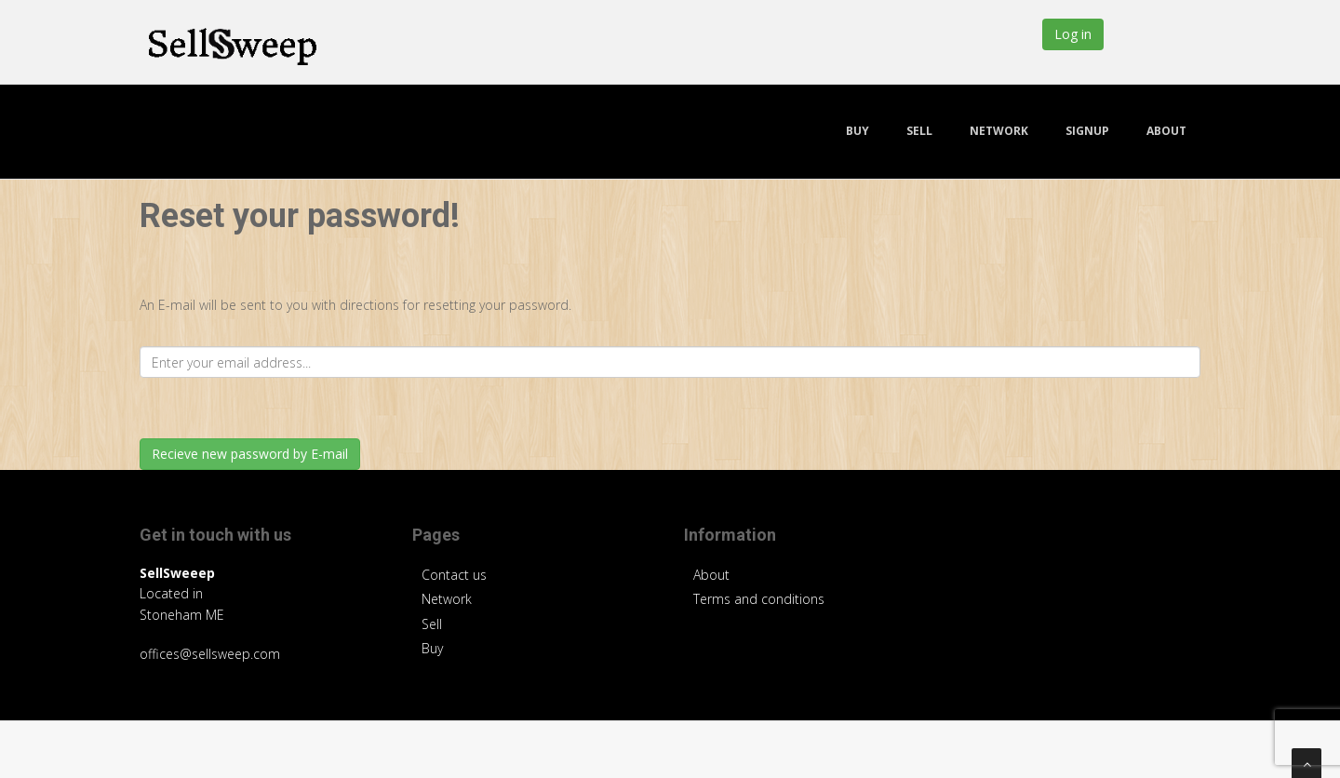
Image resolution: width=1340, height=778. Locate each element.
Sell (919, 131)
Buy (857, 131)
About (1166, 131)
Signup (1087, 131)
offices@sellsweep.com (210, 654)
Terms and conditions (758, 599)
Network (999, 131)
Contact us (454, 575)
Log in (1073, 34)
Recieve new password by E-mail (250, 454)
